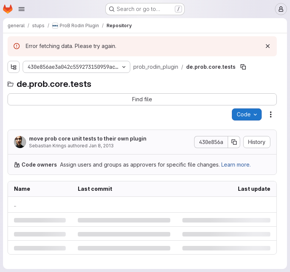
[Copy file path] (243, 67)
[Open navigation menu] (21, 9)
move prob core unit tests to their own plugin (88, 138)
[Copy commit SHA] (234, 142)
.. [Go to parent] (15, 204)
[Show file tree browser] (14, 67)
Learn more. (236, 164)
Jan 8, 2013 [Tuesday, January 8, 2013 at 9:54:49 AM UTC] (101, 145)
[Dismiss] (267, 46)
